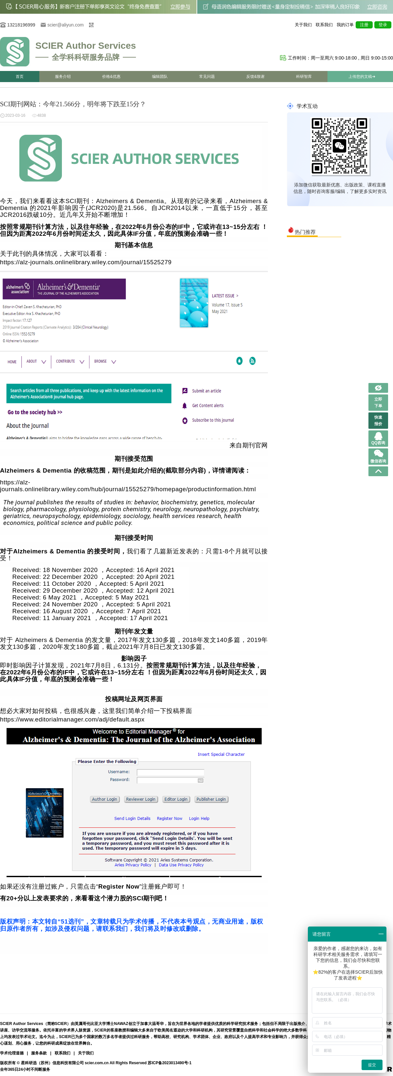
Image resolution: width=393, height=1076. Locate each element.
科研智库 (304, 76)
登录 (383, 24)
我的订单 (345, 24)
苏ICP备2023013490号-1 (169, 1063)
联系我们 (324, 24)
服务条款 (39, 1053)
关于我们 (303, 24)
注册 (364, 24)
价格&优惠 (111, 76)
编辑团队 (160, 76)
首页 (20, 76)
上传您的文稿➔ (361, 76)
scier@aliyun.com (65, 24)
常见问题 (207, 76)
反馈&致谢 (255, 76)
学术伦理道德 (12, 1053)
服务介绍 (63, 76)
